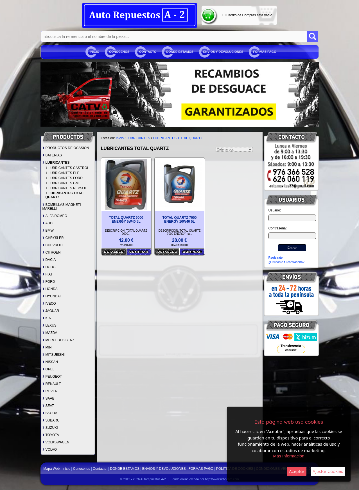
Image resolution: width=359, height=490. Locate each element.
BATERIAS (52, 155)
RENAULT (51, 384)
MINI (47, 347)
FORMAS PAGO (264, 51)
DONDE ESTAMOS (179, 51)
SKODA (49, 413)
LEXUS (49, 325)
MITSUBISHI (53, 355)
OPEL (48, 369)
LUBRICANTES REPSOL (66, 188)
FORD (48, 282)
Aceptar (296, 471)
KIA (46, 318)
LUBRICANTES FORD (64, 178)
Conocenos (119, 51)
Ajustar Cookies (328, 471)
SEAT (48, 406)
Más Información (288, 455)
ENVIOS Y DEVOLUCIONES (223, 51)
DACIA (49, 260)
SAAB (48, 398)
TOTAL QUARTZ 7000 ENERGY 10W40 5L (179, 220)
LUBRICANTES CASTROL (67, 168)
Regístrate (275, 257)
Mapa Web (51, 469)
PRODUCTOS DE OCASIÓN (65, 148)
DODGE (50, 267)
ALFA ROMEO (54, 216)
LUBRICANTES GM (62, 183)
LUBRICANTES (56, 163)
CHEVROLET (54, 245)
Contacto (147, 51)
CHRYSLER (53, 238)
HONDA (50, 289)
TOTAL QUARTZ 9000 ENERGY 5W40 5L (126, 220)
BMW (48, 231)
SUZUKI (50, 428)
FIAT (47, 274)
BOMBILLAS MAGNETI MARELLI (61, 207)
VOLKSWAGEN (55, 442)
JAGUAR (50, 311)
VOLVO (49, 450)
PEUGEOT (52, 377)
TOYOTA (50, 435)
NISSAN (50, 362)
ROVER (50, 391)
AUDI (48, 223)
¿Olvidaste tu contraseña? (286, 262)
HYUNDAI (51, 296)
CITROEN (51, 252)
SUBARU (51, 420)
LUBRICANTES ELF (62, 173)
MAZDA (49, 333)
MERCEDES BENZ (58, 340)
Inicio (94, 51)
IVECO (49, 304)
